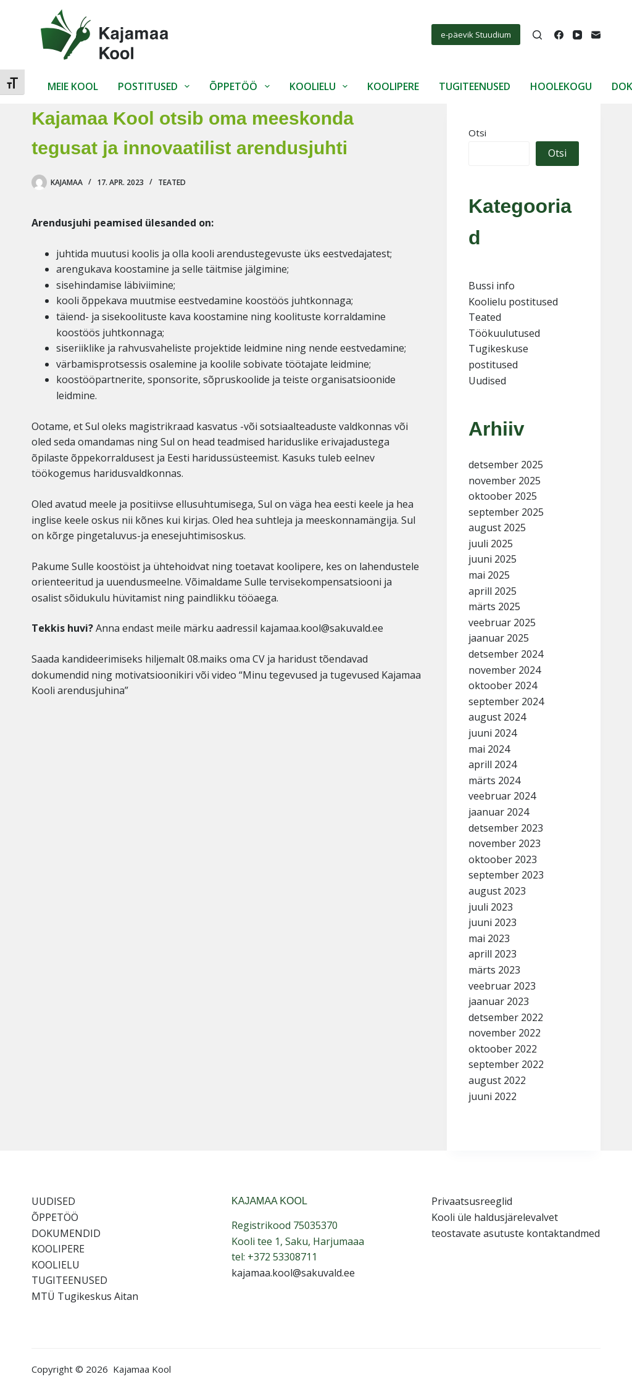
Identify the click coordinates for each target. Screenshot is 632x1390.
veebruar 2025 (502, 622)
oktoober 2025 (502, 496)
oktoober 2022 (502, 1049)
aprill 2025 (492, 591)
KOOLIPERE (393, 86)
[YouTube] (577, 34)
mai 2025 (489, 575)
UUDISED (53, 1201)
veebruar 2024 (502, 796)
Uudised (487, 380)
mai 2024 (489, 749)
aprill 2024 (492, 764)
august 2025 (497, 527)
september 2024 (506, 701)
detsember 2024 (505, 654)
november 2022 (504, 1033)
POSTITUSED (156, 86)
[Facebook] (558, 34)
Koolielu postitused (513, 301)
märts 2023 (494, 970)
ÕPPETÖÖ (241, 86)
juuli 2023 (490, 907)
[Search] (537, 34)
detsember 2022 (505, 1017)
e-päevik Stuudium (476, 34)
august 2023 (497, 891)
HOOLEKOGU (561, 86)
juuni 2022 (492, 1096)
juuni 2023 (492, 922)
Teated (172, 182)
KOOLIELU (320, 86)
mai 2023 (489, 938)
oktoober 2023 (502, 859)
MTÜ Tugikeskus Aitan (84, 1296)
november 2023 (504, 843)
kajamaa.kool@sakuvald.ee (293, 1273)
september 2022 (506, 1064)
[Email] (596, 34)
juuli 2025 (490, 543)
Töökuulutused (504, 333)
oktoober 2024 (502, 685)
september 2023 (506, 875)
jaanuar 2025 (498, 638)
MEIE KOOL (73, 86)
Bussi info (491, 285)
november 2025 (504, 480)
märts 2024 (494, 780)
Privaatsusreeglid (471, 1201)
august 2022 (497, 1080)
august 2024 (497, 717)
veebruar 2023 (502, 986)
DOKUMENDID (66, 1233)
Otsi (477, 132)
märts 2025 (494, 606)
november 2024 (504, 670)
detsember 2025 (505, 464)
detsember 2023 (505, 828)
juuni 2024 (492, 733)
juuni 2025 (492, 559)
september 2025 (506, 512)
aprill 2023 (492, 954)
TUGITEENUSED (474, 86)
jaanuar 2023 (498, 1001)
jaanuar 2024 (498, 812)
